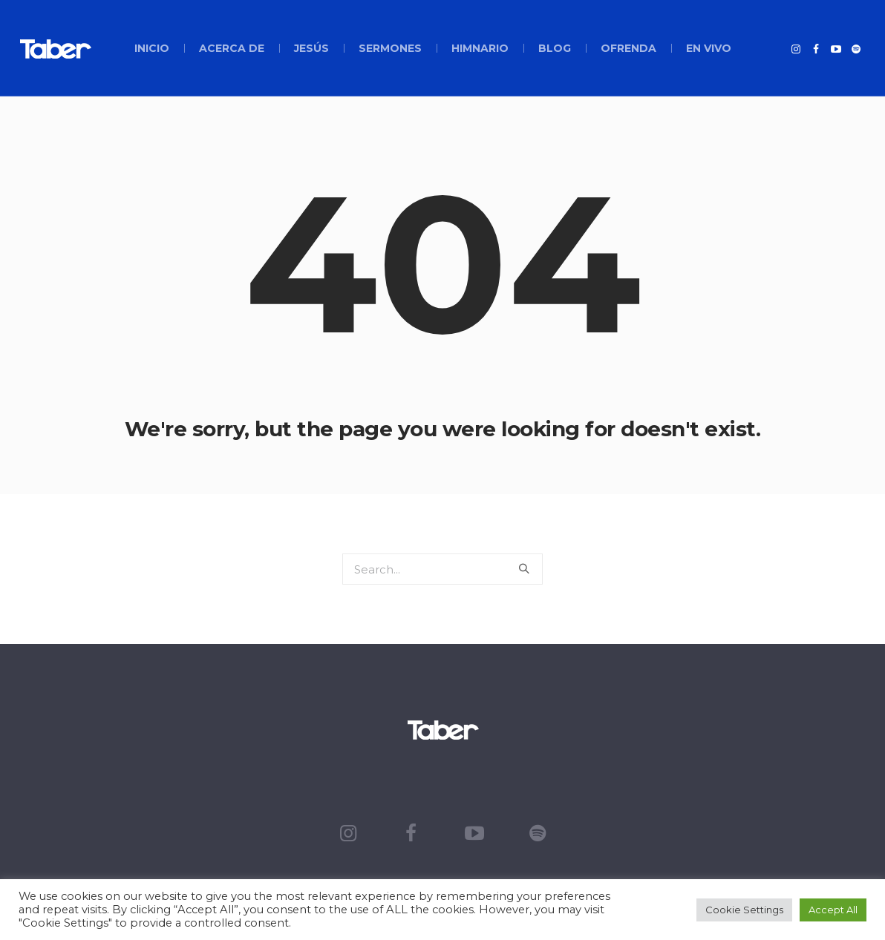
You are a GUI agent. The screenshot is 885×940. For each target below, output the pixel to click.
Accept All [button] (833, 910)
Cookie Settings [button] (744, 910)
